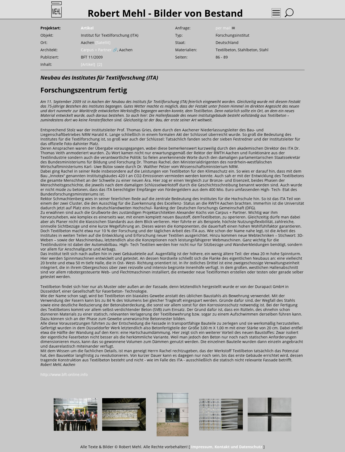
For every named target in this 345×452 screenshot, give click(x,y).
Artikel (87, 27)
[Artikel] (88, 64)
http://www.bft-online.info (64, 374)
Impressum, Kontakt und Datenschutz (226, 446)
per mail (223, 27)
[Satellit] (103, 42)
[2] (99, 64)
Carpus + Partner (96, 49)
